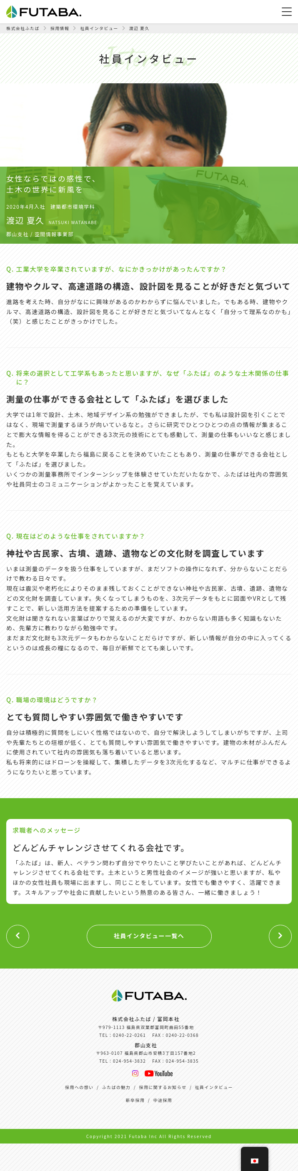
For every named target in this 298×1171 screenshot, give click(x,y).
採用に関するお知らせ (163, 1087)
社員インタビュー (214, 1087)
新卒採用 (135, 1100)
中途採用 (163, 1100)
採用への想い (79, 1087)
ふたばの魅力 (116, 1087)
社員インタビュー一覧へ (149, 935)
